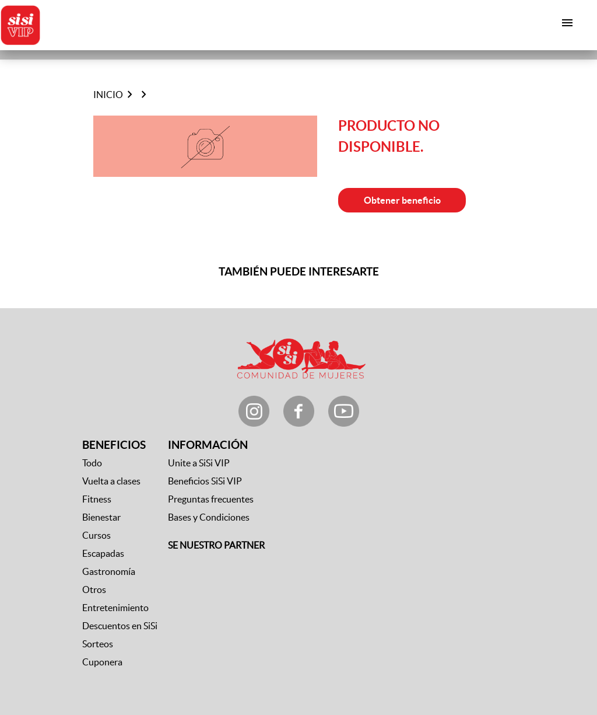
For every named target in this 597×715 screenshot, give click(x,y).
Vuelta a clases (111, 481)
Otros (94, 589)
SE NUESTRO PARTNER (216, 545)
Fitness (96, 499)
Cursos (96, 535)
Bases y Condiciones (209, 517)
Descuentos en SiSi (119, 625)
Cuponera (102, 662)
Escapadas (103, 553)
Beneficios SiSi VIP (205, 481)
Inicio (108, 94)
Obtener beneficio (402, 200)
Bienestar (101, 517)
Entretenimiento (115, 607)
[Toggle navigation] (567, 23)
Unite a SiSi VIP (199, 463)
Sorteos (97, 644)
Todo (92, 463)
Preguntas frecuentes (211, 499)
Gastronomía (108, 571)
